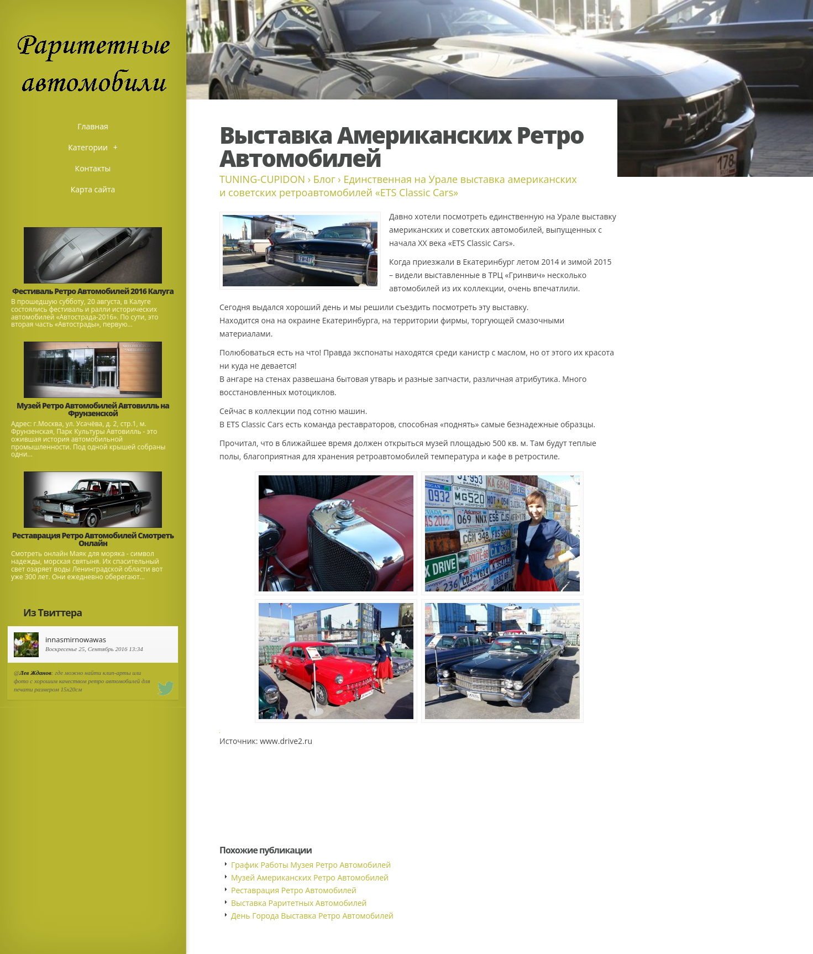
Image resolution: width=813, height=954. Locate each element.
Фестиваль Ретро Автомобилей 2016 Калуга (93, 291)
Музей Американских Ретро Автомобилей (310, 877)
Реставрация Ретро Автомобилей (293, 890)
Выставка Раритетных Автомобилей (298, 903)
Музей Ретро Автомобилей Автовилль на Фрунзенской (93, 409)
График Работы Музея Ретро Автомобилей (311, 864)
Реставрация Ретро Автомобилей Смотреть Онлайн (93, 539)
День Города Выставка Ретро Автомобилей (312, 915)
